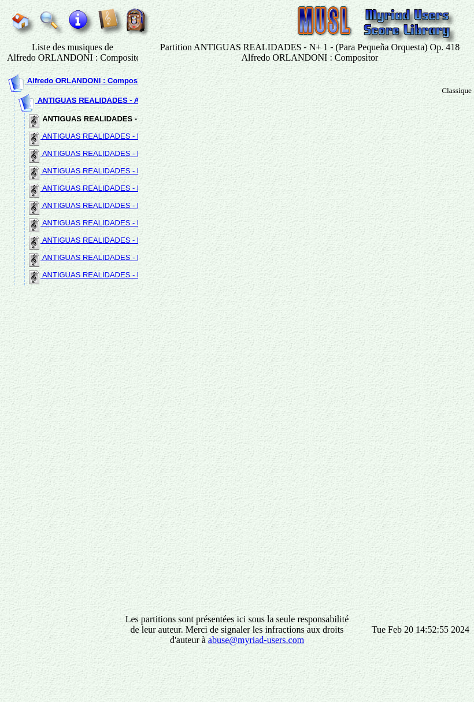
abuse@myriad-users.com (256, 640)
